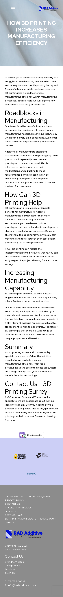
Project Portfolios (18, 507)
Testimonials (13, 515)
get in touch (51, 408)
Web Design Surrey (15, 549)
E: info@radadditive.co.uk (20, 585)
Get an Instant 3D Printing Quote (27, 496)
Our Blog (11, 511)
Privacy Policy (14, 500)
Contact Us (12, 504)
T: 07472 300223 (15, 581)
